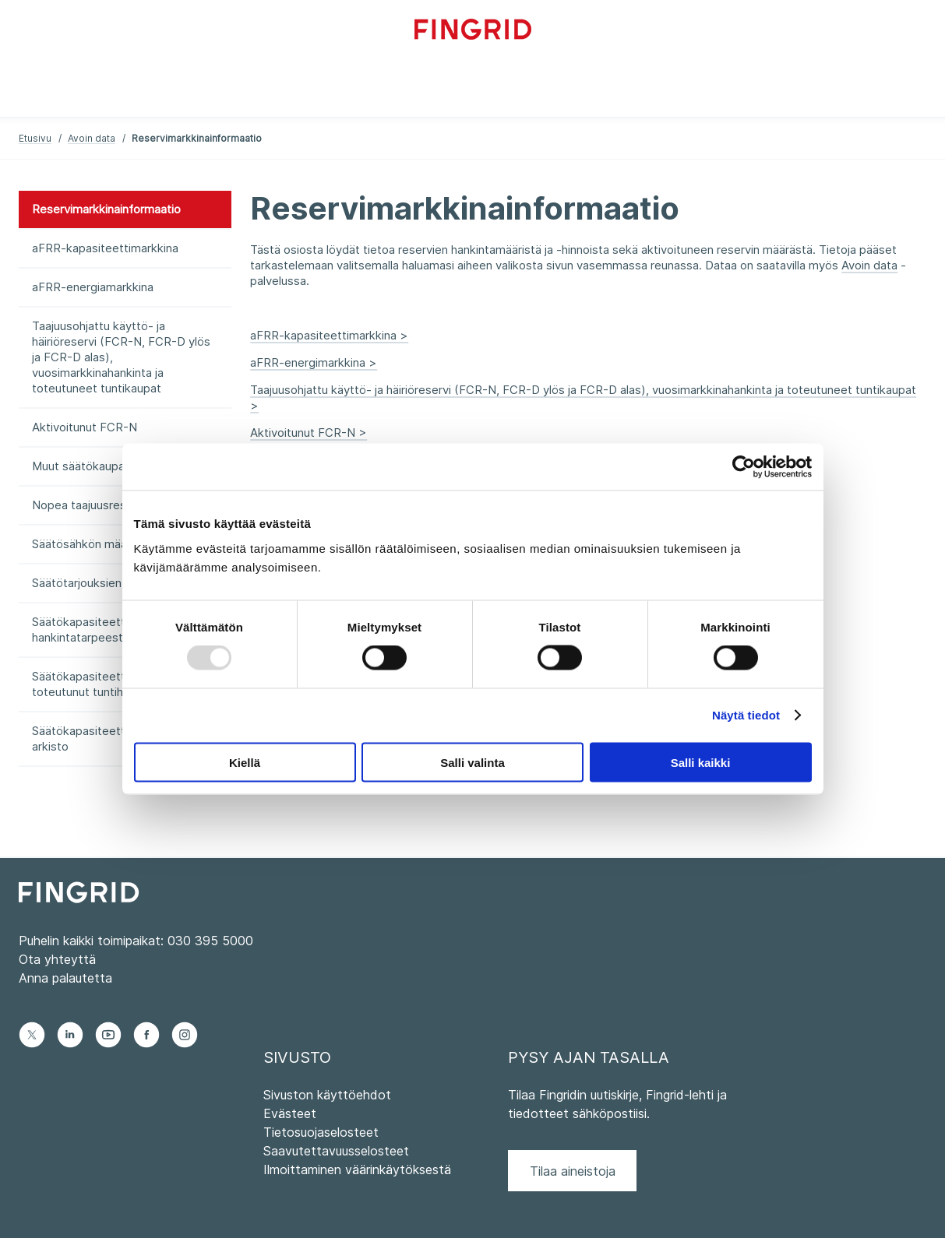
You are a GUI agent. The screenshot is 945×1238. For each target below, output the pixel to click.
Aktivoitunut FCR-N (84, 427)
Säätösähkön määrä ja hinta (105, 543)
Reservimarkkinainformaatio (106, 209)
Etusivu (35, 138)
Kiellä (244, 761)
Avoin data (91, 138)
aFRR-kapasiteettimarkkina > (329, 335)
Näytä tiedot (746, 715)
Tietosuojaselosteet (321, 1132)
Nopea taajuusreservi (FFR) (106, 505)
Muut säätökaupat (80, 466)
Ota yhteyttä (57, 959)
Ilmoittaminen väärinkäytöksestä (357, 1169)
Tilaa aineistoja (572, 1171)
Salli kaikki (701, 761)
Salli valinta (472, 761)
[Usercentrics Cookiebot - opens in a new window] (743, 467)
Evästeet (289, 1113)
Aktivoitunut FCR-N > (308, 432)
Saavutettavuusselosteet (336, 1151)
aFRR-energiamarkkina (92, 287)
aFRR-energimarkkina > (313, 362)
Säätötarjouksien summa (98, 582)
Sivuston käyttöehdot (327, 1095)
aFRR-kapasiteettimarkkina (105, 248)
